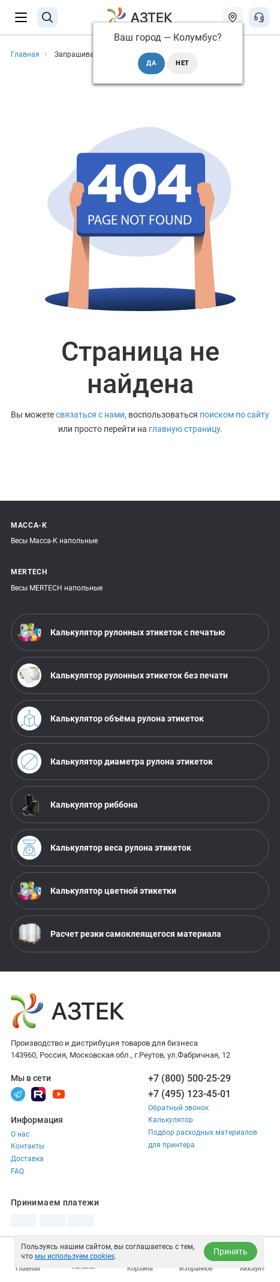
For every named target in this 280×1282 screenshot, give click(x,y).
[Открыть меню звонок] (259, 17)
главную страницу (184, 429)
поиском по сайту (234, 415)
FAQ (17, 1171)
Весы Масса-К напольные (54, 541)
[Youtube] (59, 1093)
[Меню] (21, 17)
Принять (230, 1251)
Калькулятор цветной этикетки (96, 891)
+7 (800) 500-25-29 (189, 1078)
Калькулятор (170, 1120)
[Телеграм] (18, 1093)
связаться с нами (90, 415)
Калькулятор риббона (77, 805)
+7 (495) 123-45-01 (189, 1094)
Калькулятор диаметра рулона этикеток (115, 762)
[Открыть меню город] (232, 17)
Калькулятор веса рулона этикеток (104, 848)
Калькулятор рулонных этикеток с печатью (121, 632)
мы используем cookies (75, 1256)
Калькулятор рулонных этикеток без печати (122, 675)
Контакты (27, 1146)
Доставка (27, 1159)
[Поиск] (47, 17)
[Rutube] (38, 1093)
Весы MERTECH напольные (57, 588)
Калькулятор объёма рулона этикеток (110, 718)
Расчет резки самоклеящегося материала (119, 934)
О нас (20, 1134)
